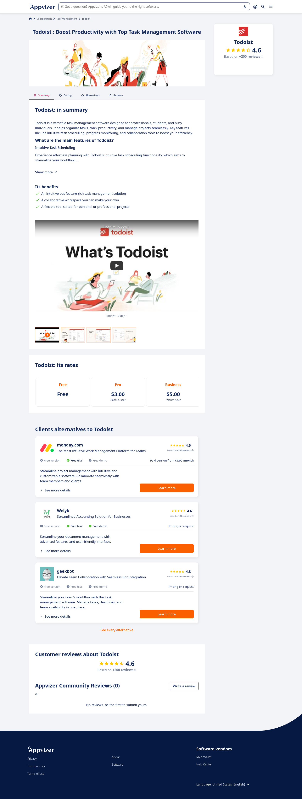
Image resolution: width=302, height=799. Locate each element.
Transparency (36, 766)
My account (203, 757)
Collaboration (44, 18)
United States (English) (231, 784)
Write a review (184, 686)
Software (117, 764)
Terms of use (35, 773)
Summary (42, 95)
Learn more (167, 488)
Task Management (66, 18)
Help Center (204, 764)
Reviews (116, 95)
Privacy (31, 758)
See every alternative (116, 630)
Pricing (65, 95)
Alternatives (90, 95)
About (116, 757)
